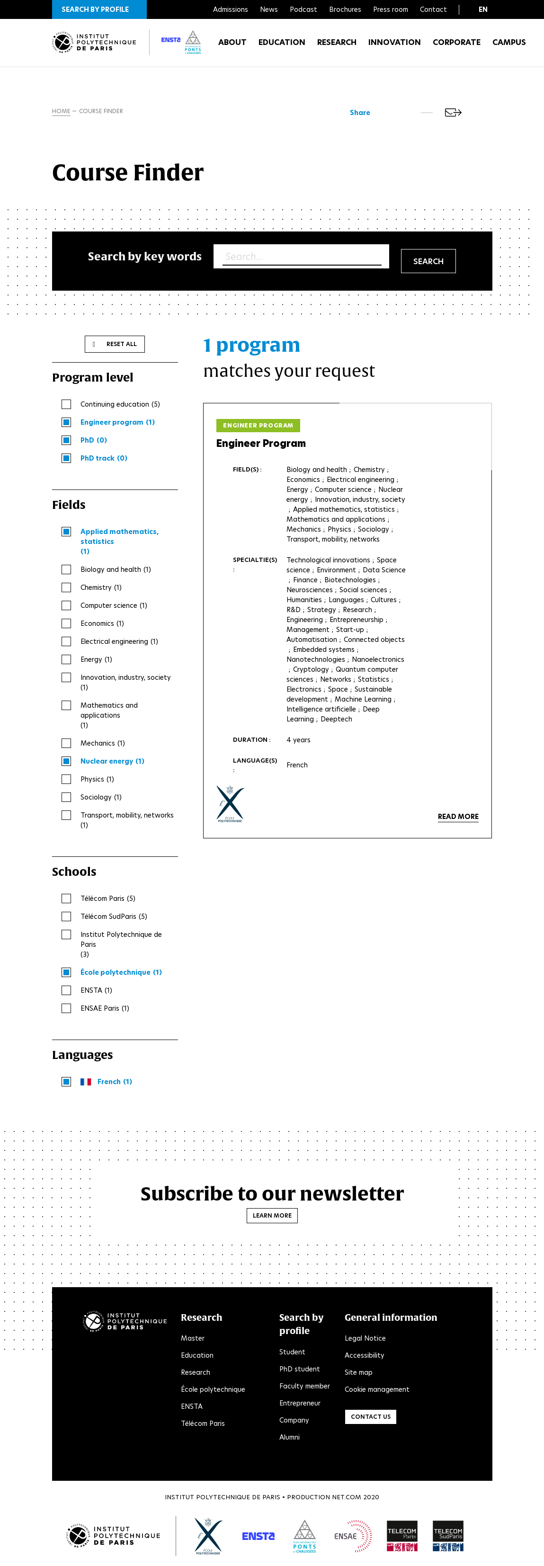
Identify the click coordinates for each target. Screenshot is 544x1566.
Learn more (272, 1217)
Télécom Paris (203, 1426)
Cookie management (377, 1392)
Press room (390, 9)
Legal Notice (365, 1340)
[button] (99, 9)
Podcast (303, 9)
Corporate (457, 47)
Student (292, 1354)
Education (282, 47)
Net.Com (346, 1499)
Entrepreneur (300, 1405)
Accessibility (364, 1357)
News (269, 9)
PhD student (299, 1371)
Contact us (371, 1419)
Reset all (122, 346)
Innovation (394, 47)
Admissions (230, 9)
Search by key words (145, 258)
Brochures (345, 9)
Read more (458, 819)
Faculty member (304, 1388)
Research (337, 47)
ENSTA (192, 1409)
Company (294, 1422)
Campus (509, 47)
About (232, 47)
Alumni (289, 1439)
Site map (359, 1374)
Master (193, 1340)
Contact (433, 9)
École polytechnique (213, 1392)
